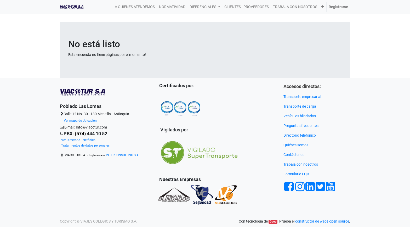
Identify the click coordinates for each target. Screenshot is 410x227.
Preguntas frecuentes (301, 126)
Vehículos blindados (299, 116)
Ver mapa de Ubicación (80, 121)
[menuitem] (135, 7)
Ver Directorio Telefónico (78, 140)
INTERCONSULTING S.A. (122, 155)
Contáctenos (293, 155)
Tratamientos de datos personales (85, 145)
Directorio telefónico (299, 135)
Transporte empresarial (302, 97)
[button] (322, 7)
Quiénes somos (295, 145)
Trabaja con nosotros (301, 164)
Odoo (273, 221)
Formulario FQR (296, 174)
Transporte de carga (300, 106)
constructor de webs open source (322, 221)
